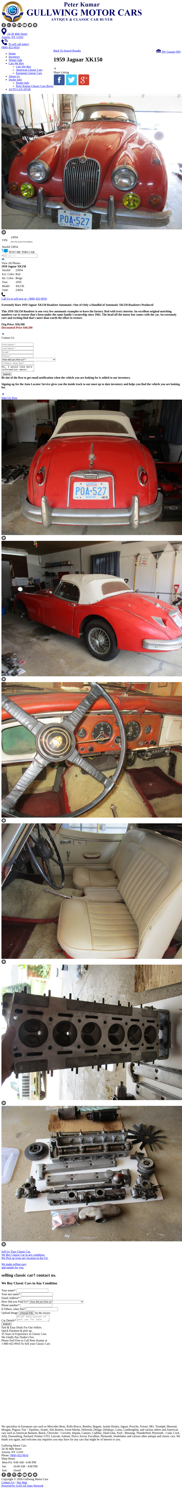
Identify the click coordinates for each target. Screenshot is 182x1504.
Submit (6, 375)
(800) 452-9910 (19, 1457)
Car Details (8, 1322)
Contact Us (7, 1484)
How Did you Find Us (15, 1302)
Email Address (10, 1299)
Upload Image (9, 1313)
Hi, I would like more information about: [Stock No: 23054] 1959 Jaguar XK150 (19, 369)
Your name (8, 1291)
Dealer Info (22, 82)
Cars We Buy (23, 66)
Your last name (10, 1295)
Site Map (22, 1484)
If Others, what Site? (13, 1310)
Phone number (10, 1306)
